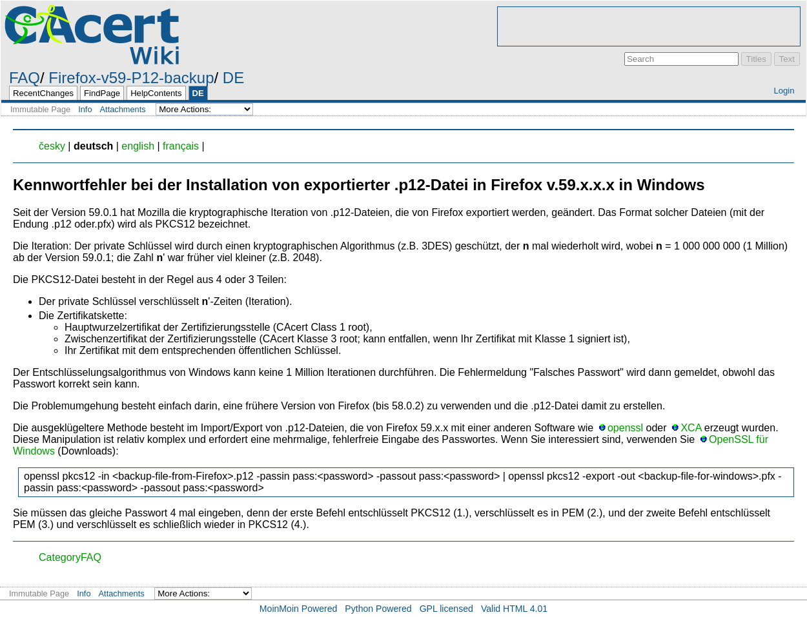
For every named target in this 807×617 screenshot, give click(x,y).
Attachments (123, 109)
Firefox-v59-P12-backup (131, 77)
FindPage (102, 93)
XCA (690, 427)
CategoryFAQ (70, 557)
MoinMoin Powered (299, 608)
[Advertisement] (649, 26)
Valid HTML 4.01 (514, 608)
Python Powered (378, 608)
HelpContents (155, 93)
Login (783, 90)
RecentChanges (43, 93)
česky (52, 146)
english (137, 146)
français (181, 146)
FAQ (24, 77)
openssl (625, 427)
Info (85, 109)
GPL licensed (446, 608)
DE (233, 77)
